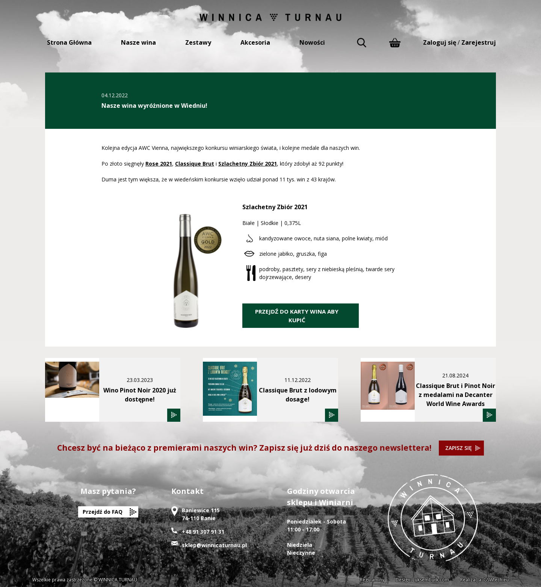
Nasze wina (138, 42)
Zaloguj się (439, 42)
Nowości (312, 42)
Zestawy (198, 42)
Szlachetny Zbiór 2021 (247, 163)
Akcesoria (255, 42)
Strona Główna (69, 42)
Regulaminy (372, 579)
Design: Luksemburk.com (422, 579)
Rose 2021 (158, 163)
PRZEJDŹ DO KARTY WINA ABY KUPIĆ (297, 316)
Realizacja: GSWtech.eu (484, 579)
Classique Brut (194, 163)
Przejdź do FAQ (102, 511)
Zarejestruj (478, 42)
